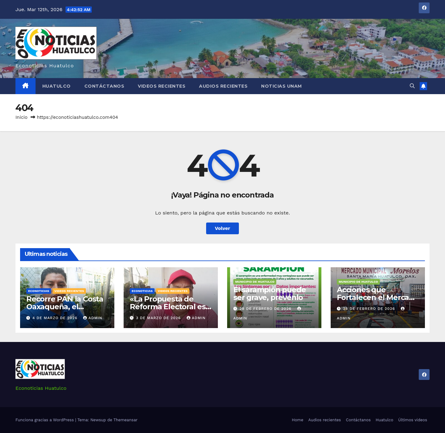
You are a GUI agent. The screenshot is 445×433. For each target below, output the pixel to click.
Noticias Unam (281, 86)
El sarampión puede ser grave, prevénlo (269, 293)
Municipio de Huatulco (254, 281)
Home (297, 420)
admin (92, 318)
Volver (222, 228)
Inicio (21, 117)
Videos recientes (161, 86)
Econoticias (38, 291)
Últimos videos (412, 420)
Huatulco (56, 86)
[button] (412, 86)
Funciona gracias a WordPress (45, 420)
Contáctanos (104, 86)
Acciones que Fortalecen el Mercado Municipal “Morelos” (377, 297)
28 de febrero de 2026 (266, 308)
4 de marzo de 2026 (55, 318)
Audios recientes (223, 86)
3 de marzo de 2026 (159, 318)
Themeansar (125, 420)
